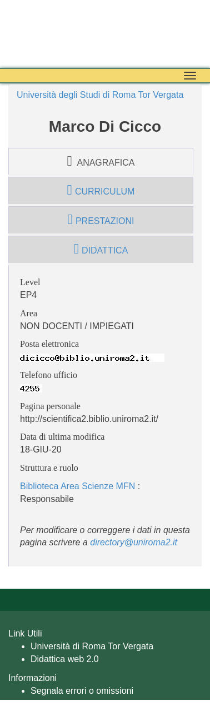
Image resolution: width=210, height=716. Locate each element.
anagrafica (101, 161)
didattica (101, 249)
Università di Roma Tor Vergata (92, 646)
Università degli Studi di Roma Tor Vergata (100, 95)
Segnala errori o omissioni (82, 690)
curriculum (101, 190)
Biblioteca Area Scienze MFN (77, 486)
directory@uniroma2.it (133, 542)
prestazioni (101, 219)
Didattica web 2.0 (65, 659)
